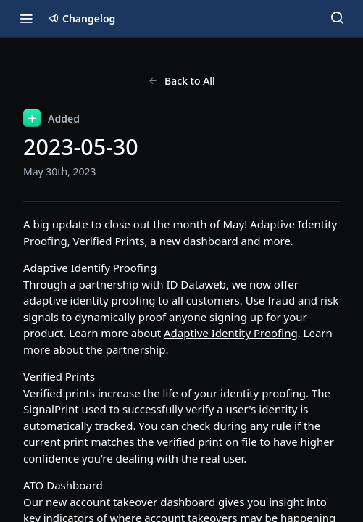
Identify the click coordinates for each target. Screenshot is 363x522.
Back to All (181, 81)
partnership (136, 349)
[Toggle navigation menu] (26, 18)
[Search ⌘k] (337, 18)
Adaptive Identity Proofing (231, 333)
